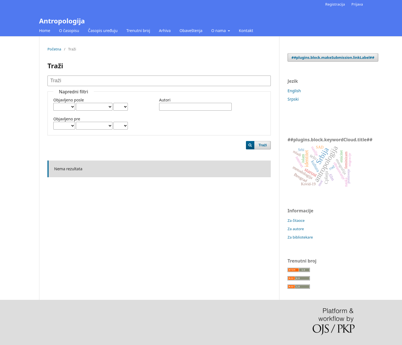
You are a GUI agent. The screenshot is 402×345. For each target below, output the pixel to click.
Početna (54, 49)
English (294, 90)
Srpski (293, 99)
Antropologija (62, 20)
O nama (219, 30)
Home (44, 30)
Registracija (335, 4)
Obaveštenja (191, 30)
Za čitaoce (296, 220)
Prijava (357, 4)
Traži (263, 145)
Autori (165, 100)
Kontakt (246, 30)
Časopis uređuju (103, 30)
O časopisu (69, 30)
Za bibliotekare (300, 237)
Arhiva (165, 30)
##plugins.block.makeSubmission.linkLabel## (332, 57)
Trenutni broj (138, 30)
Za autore (296, 228)
